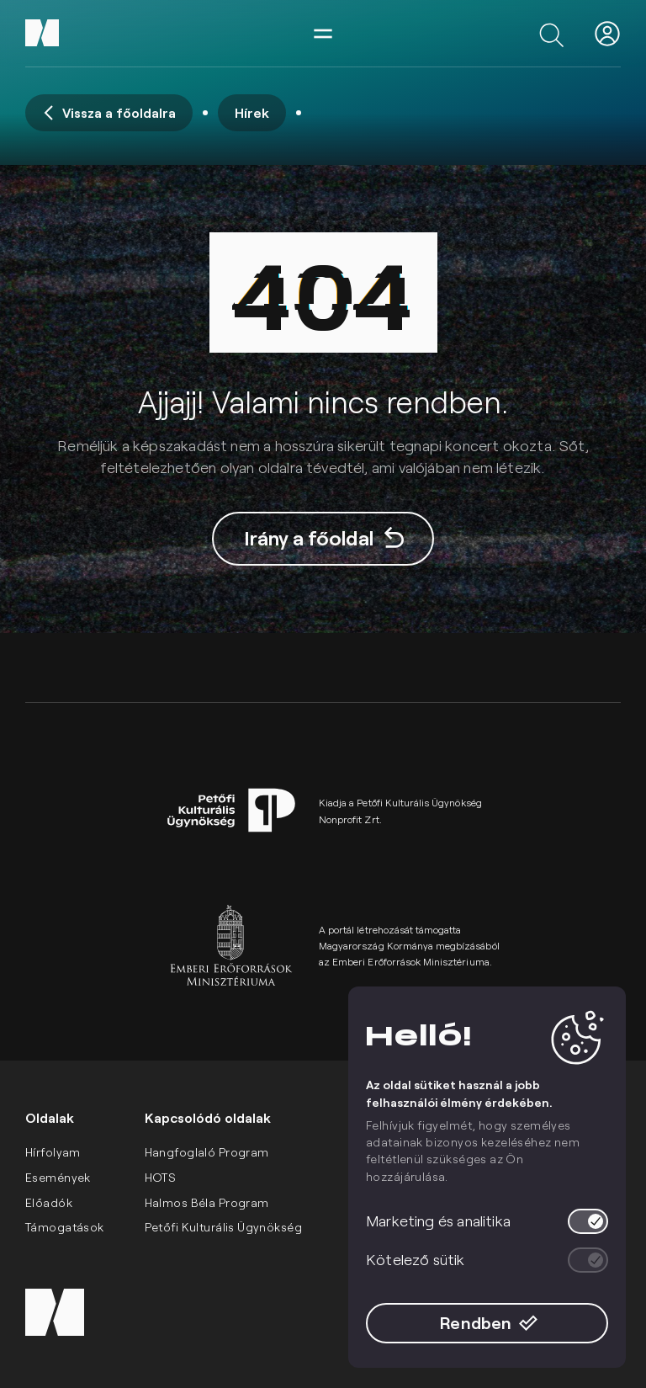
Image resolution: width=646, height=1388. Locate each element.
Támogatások (64, 1227)
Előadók (48, 1202)
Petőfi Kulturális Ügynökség (223, 1227)
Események (58, 1177)
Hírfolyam (53, 1152)
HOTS (161, 1177)
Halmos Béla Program (207, 1202)
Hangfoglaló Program (207, 1152)
